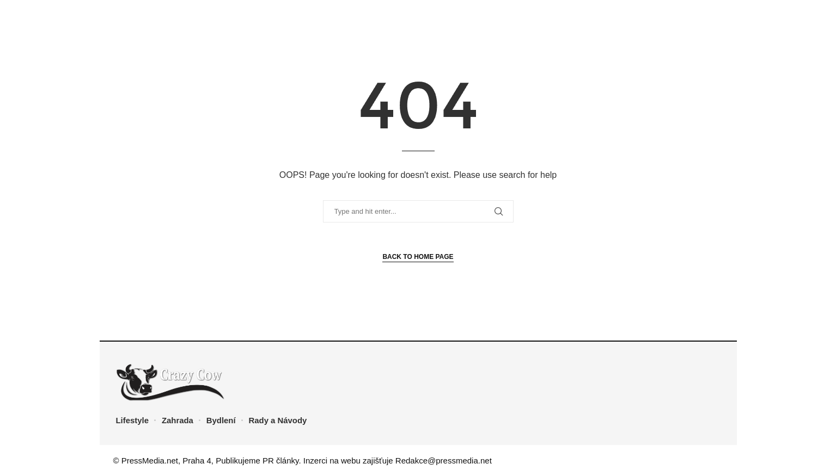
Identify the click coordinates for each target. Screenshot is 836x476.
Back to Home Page (417, 257)
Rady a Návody (278, 420)
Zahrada (177, 420)
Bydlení (221, 420)
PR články (280, 460)
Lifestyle (132, 420)
